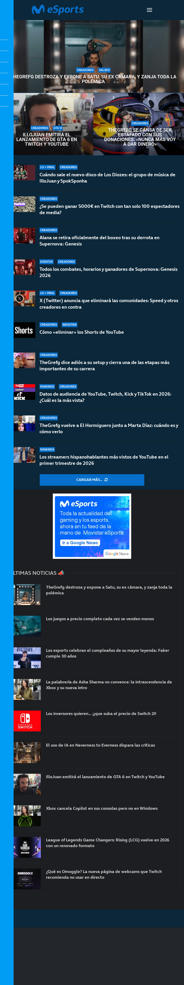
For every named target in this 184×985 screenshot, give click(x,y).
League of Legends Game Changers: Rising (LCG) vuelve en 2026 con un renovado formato (107, 842)
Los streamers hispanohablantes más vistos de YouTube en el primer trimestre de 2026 (103, 460)
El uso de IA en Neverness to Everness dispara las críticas (100, 745)
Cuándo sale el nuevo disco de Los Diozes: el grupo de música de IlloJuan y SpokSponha (107, 177)
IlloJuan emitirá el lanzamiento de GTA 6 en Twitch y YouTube (46, 139)
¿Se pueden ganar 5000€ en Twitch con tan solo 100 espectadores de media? (109, 209)
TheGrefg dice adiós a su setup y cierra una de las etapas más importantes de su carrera (104, 365)
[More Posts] (92, 480)
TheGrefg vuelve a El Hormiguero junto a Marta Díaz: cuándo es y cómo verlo (108, 428)
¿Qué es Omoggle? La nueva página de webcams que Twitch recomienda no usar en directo (104, 874)
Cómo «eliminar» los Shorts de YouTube (81, 332)
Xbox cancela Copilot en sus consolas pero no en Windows (102, 808)
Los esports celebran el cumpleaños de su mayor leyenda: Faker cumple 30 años (107, 653)
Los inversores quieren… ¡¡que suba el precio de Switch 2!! (101, 713)
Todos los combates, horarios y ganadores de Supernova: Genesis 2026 (108, 272)
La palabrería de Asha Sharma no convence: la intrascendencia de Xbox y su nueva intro (109, 684)
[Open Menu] (149, 10)
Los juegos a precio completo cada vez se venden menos (100, 619)
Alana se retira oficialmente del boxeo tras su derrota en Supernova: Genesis (99, 240)
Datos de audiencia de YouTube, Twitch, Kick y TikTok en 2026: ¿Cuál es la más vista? (105, 397)
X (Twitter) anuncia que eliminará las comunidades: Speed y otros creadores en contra (108, 303)
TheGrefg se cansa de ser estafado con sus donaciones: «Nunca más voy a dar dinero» (140, 137)
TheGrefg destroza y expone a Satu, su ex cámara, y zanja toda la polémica (93, 79)
